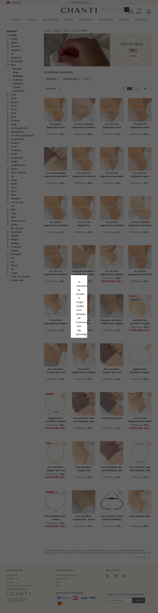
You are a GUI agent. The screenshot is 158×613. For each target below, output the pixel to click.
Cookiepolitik (94, 307)
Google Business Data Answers (79, 315)
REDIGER (92, 329)
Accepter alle (79, 323)
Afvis (65, 329)
